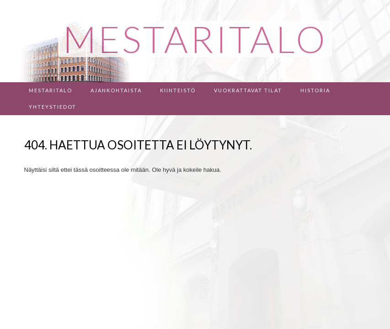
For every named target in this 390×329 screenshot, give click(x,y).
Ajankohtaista (116, 90)
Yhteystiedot (52, 107)
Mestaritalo (50, 90)
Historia (315, 90)
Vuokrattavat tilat (248, 90)
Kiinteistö (178, 90)
